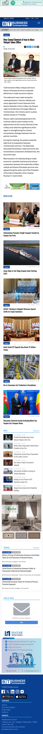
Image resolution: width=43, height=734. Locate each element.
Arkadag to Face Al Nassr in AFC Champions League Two (23, 480)
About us (4, 705)
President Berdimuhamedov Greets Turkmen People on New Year (24, 438)
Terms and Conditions (8, 707)
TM (32, 18)
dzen (21, 691)
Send (21, 622)
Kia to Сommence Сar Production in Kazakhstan (19, 385)
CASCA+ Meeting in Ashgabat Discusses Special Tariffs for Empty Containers (19, 310)
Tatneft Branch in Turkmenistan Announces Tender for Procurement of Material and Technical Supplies (18, 569)
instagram (17, 691)
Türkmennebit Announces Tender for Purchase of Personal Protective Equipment (20, 582)
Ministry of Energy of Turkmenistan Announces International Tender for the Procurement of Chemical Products (20, 556)
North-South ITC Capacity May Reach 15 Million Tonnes (19, 348)
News (5, 430)
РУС (37, 18)
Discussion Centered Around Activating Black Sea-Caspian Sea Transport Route (20, 422)
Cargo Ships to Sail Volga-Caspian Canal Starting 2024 (20, 272)
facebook (3, 691)
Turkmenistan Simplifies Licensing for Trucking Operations (24, 472)
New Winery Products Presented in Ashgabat (24, 463)
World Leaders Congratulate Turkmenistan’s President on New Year (26, 446)
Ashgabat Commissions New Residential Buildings (25, 489)
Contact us (5, 712)
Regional (6, 35)
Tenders (6, 547)
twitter (8, 691)
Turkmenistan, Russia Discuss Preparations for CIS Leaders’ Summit (26, 455)
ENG (27, 18)
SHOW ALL (36, 430)
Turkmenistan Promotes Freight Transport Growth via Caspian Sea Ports (21, 234)
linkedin (12, 691)
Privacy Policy (6, 710)
